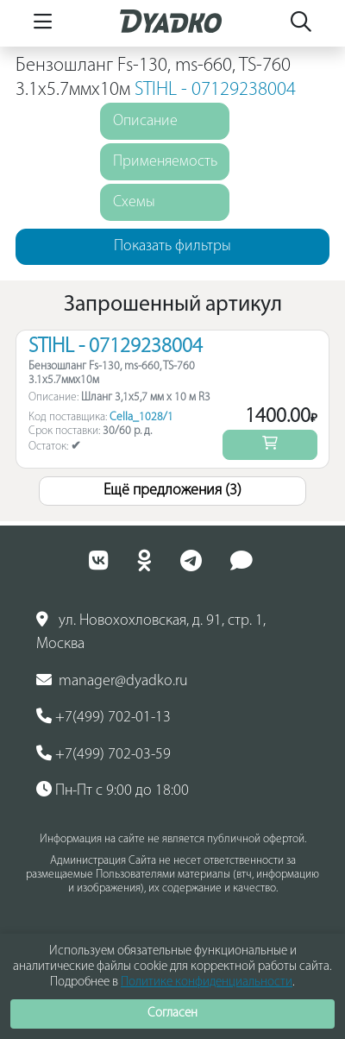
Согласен (172, 1013)
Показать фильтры (172, 246)
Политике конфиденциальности (206, 982)
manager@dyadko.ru (112, 681)
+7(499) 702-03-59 (103, 754)
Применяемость (165, 162)
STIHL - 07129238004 (215, 90)
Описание (145, 121)
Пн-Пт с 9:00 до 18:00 (112, 790)
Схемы (134, 202)
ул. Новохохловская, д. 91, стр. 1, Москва (151, 632)
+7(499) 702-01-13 (103, 717)
